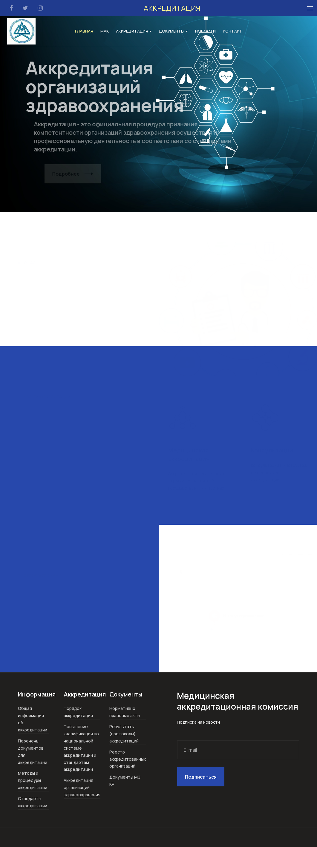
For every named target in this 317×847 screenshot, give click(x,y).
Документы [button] (173, 31)
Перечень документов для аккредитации (32, 751)
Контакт (232, 31)
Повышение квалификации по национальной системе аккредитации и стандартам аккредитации (81, 748)
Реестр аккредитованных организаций (127, 759)
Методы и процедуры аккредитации (32, 780)
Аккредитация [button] (134, 31)
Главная (84, 31)
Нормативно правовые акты (124, 711)
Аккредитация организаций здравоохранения (82, 787)
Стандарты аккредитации (32, 802)
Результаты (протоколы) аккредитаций (124, 734)
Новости (205, 31)
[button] (310, 8)
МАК (104, 31)
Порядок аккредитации (78, 711)
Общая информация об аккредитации (32, 719)
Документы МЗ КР (124, 780)
